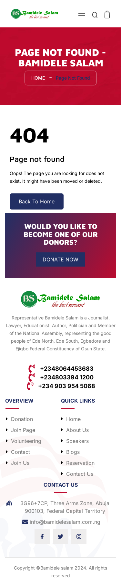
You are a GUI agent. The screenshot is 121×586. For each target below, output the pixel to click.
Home (38, 78)
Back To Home (37, 201)
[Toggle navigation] (81, 15)
